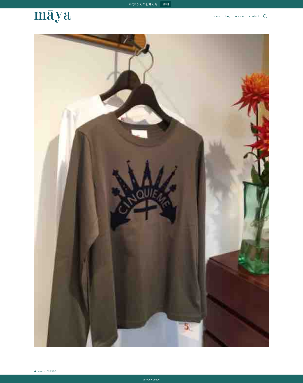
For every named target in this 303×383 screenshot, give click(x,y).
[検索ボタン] (265, 16)
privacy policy (151, 379)
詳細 (166, 4)
